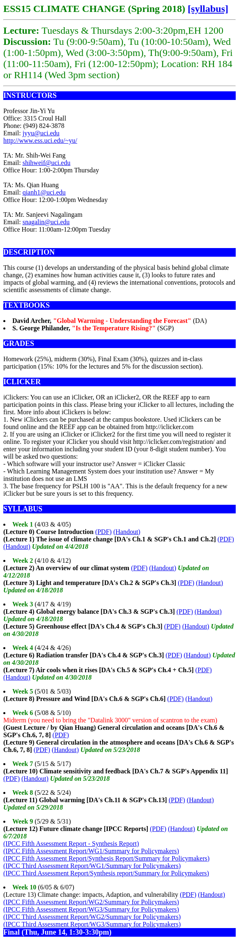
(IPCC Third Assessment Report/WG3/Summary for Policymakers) (92, 924)
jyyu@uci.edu (41, 133)
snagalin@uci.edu (46, 221)
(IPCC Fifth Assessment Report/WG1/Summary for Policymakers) (91, 850)
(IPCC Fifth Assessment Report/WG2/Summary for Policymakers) (91, 901)
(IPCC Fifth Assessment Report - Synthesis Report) (71, 843)
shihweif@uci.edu (46, 162)
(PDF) (103, 531)
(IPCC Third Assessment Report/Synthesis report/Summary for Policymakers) (106, 873)
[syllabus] (208, 8)
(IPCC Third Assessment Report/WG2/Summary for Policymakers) (92, 916)
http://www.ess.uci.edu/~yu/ (40, 140)
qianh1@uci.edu (44, 192)
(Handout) (126, 531)
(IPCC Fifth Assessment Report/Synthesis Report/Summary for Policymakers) (106, 858)
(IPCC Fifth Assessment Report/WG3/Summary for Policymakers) (91, 909)
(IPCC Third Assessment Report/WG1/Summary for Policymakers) (92, 865)
